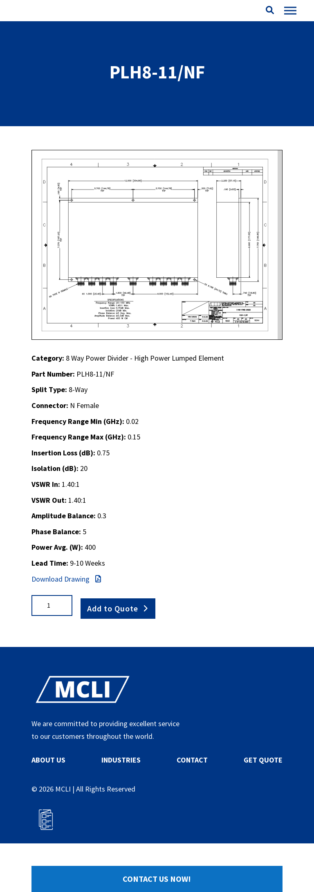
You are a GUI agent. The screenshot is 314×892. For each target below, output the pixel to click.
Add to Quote (112, 630)
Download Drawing (66, 604)
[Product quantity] (51, 630)
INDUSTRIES (121, 782)
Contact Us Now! (157, 879)
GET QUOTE (263, 782)
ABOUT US (48, 782)
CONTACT (192, 782)
